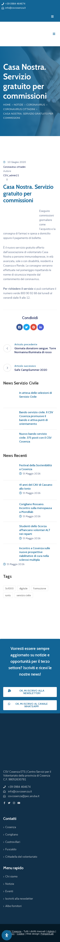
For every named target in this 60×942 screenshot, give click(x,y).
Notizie (18, 105)
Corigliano (11, 834)
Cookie (20, 933)
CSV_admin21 (11, 175)
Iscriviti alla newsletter (19, 899)
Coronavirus (35, 105)
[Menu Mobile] (52, 16)
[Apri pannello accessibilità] (7, 935)
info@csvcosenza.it (15, 7)
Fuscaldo (10, 849)
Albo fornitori (13, 906)
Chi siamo (11, 876)
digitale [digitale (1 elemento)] (23, 588)
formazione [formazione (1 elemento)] (39, 588)
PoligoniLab (47, 933)
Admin (51, 931)
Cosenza (10, 827)
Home (7, 105)
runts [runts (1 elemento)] (8, 595)
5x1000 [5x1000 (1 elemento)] (9, 588)
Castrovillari (12, 842)
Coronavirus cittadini (19, 109)
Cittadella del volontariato (21, 857)
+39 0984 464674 (15, 3)
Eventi (9, 891)
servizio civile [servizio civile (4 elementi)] (24, 595)
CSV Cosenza (14, 931)
